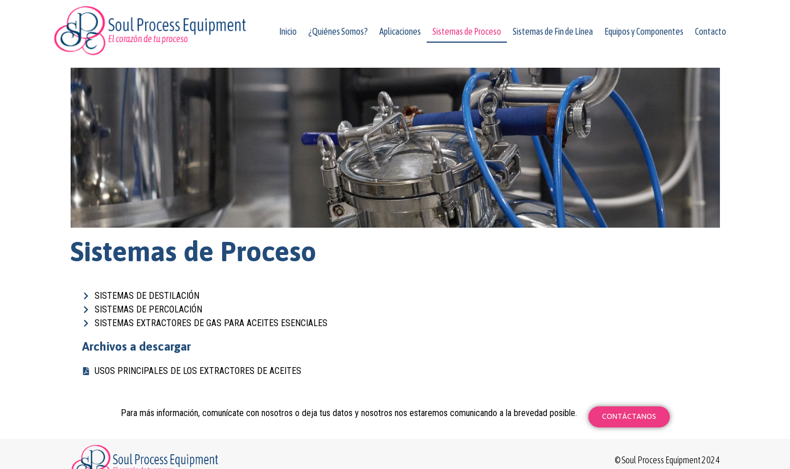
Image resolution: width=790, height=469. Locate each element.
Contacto (710, 31)
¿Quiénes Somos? (338, 31)
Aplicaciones (400, 31)
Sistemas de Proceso (466, 31)
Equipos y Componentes (643, 31)
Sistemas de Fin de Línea (553, 31)
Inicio (288, 31)
